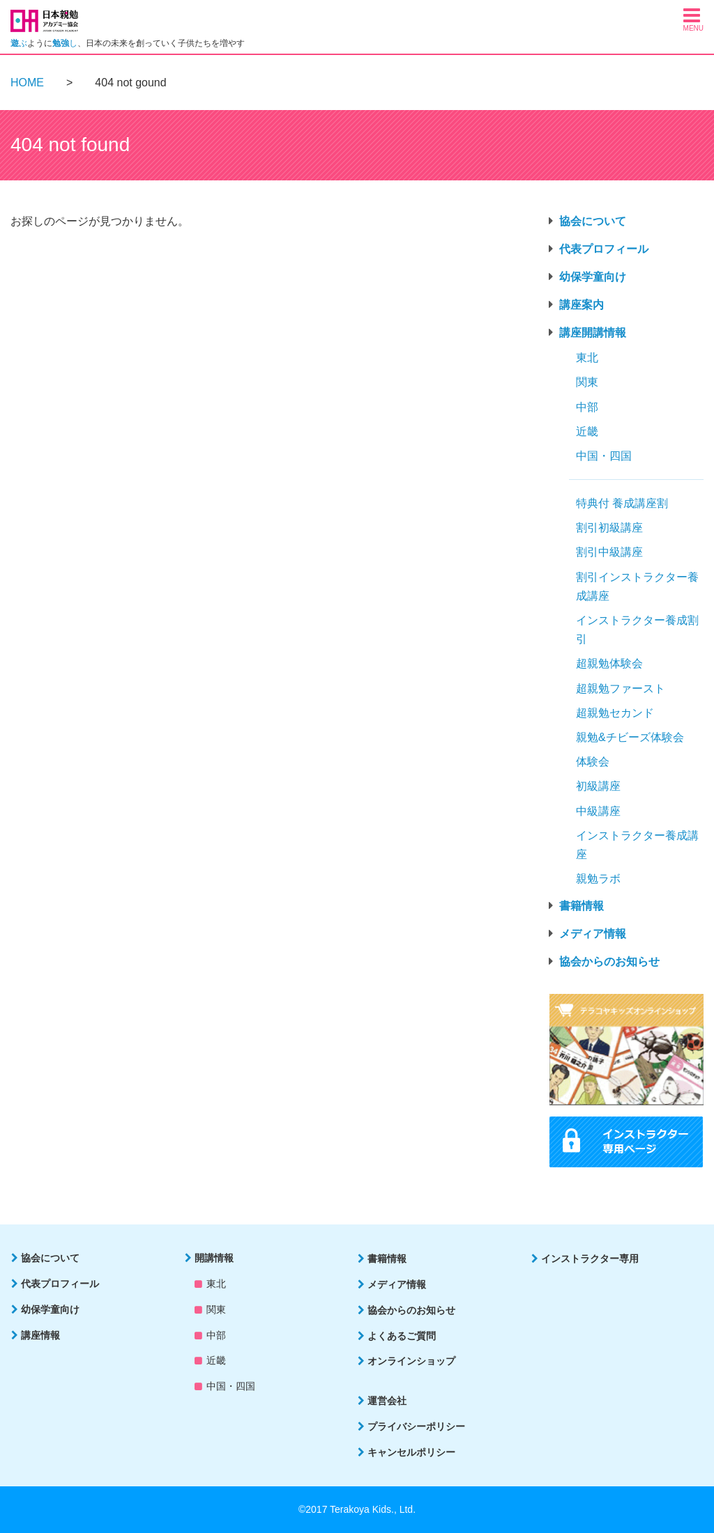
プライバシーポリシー (416, 1426)
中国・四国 (604, 456)
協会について (592, 221)
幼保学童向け (592, 277)
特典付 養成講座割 (622, 503)
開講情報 (214, 1257)
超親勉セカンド (615, 713)
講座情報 (40, 1335)
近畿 (587, 431)
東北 (587, 358)
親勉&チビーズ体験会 (630, 737)
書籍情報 (581, 906)
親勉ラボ (598, 879)
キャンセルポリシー (411, 1452)
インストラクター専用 (590, 1258)
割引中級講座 (609, 552)
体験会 (592, 762)
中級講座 (598, 811)
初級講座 (598, 786)
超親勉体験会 (609, 663)
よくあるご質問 (401, 1335)
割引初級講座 (609, 528)
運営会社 (387, 1400)
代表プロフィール (603, 249)
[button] (693, 19)
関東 (587, 382)
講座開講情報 (592, 332)
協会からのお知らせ (609, 961)
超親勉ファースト (620, 688)
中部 (587, 407)
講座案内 (581, 305)
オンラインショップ (411, 1361)
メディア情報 (592, 934)
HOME (27, 82)
